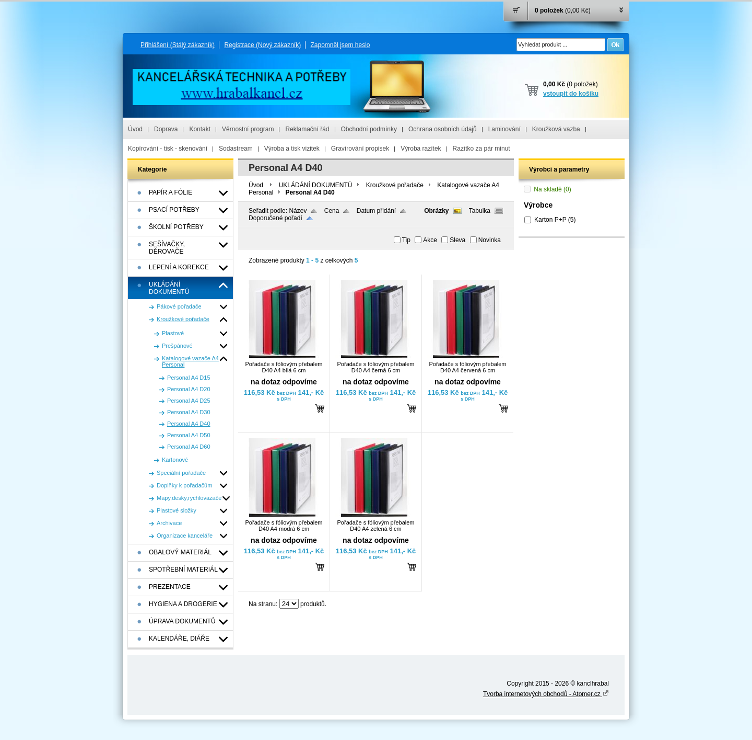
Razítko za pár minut (481, 148)
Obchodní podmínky (369, 129)
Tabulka (479, 210)
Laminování (504, 129)
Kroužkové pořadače (395, 185)
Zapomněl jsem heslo (340, 45)
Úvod (135, 129)
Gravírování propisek (360, 148)
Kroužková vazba (556, 129)
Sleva (457, 240)
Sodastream (236, 148)
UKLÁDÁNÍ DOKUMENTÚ (315, 185)
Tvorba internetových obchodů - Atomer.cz (546, 694)
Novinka (489, 240)
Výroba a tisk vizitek (292, 148)
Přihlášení (177, 45)
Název (298, 210)
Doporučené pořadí (275, 218)
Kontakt (199, 129)
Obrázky (436, 210)
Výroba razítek (421, 148)
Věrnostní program (248, 129)
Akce (430, 240)
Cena (331, 210)
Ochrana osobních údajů (442, 129)
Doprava (166, 129)
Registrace (262, 45)
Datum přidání (376, 210)
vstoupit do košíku (570, 93)
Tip (406, 240)
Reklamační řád (307, 129)
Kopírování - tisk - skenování (167, 148)
